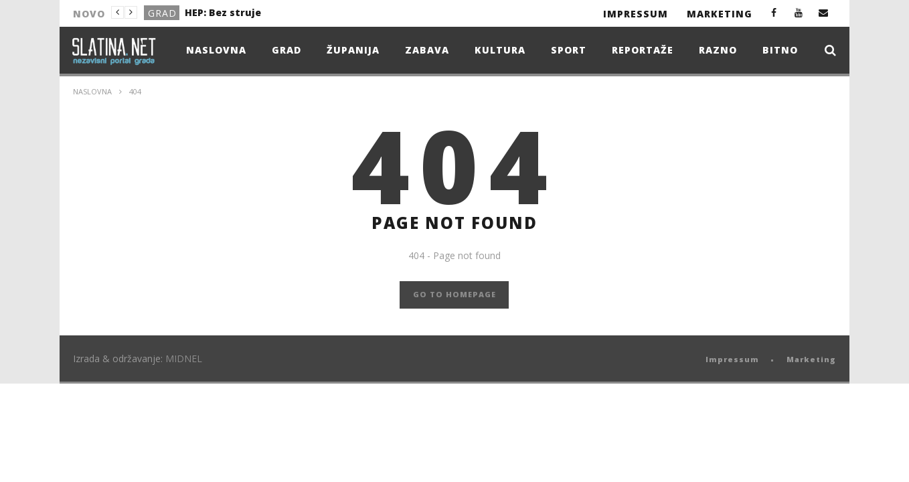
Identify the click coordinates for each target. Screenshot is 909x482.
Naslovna (216, 50)
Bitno (780, 50)
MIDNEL (183, 358)
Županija (353, 50)
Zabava (427, 50)
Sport (568, 50)
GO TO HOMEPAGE (454, 294)
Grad (162, 13)
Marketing (719, 13)
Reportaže (642, 50)
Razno (718, 50)
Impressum (635, 13)
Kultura (500, 50)
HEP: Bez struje (223, 12)
